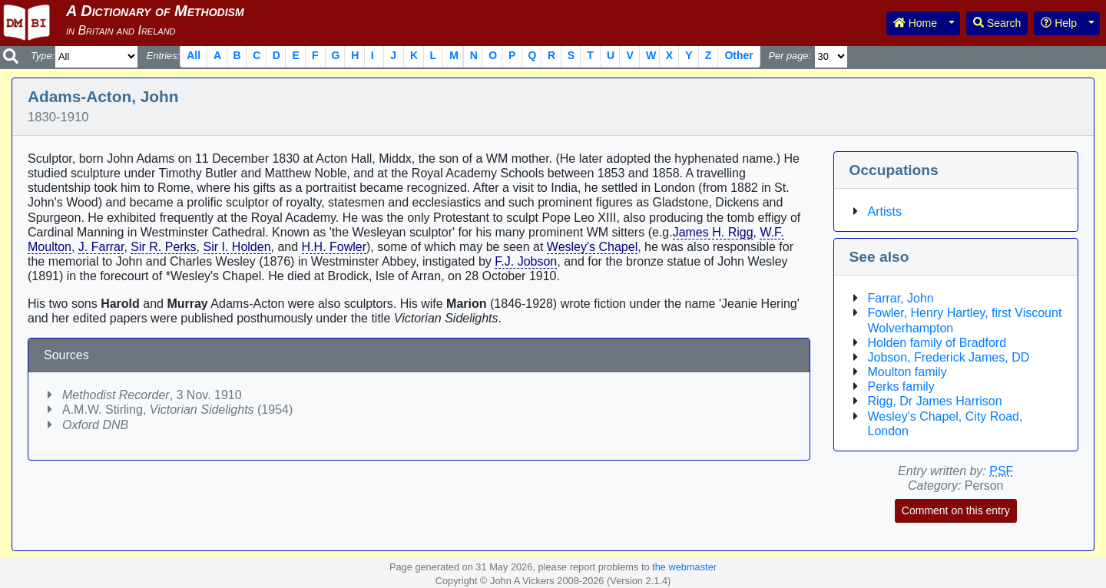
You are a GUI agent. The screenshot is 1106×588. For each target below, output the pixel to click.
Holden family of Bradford (937, 342)
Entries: (163, 55)
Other (738, 55)
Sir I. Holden (237, 246)
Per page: (789, 55)
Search (997, 23)
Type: (43, 55)
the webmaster (684, 567)
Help (1059, 23)
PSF (1001, 470)
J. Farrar (101, 246)
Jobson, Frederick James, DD (949, 357)
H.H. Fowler (334, 246)
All (193, 55)
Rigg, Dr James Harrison (935, 401)
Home (915, 23)
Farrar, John (901, 298)
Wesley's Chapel (592, 246)
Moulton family (907, 371)
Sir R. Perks (163, 246)
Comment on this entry (956, 510)
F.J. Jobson (526, 261)
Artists (885, 211)
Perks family (901, 386)
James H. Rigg (713, 232)
